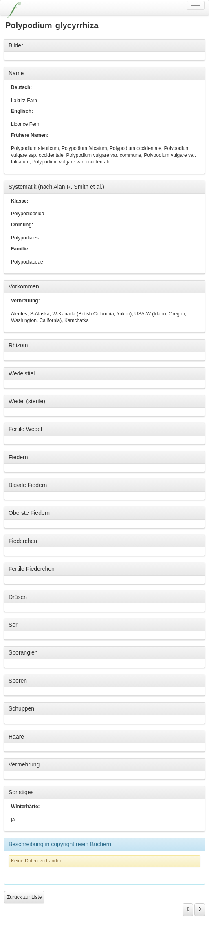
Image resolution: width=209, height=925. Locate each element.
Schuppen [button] (21, 708)
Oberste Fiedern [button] (29, 512)
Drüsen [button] (18, 597)
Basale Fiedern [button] (28, 485)
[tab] (104, 46)
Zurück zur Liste (24, 897)
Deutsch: (21, 87)
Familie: (20, 249)
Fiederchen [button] (23, 541)
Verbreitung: (25, 301)
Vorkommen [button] (24, 286)
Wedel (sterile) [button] (27, 401)
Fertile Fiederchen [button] (32, 568)
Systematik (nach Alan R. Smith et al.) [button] (56, 186)
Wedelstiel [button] (22, 373)
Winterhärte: (25, 806)
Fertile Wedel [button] (25, 429)
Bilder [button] (16, 45)
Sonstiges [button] (21, 792)
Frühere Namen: (29, 135)
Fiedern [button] (18, 457)
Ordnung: (22, 225)
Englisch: (22, 111)
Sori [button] (14, 624)
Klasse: (20, 201)
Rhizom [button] (18, 345)
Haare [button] (16, 736)
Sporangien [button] (23, 652)
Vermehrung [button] (24, 764)
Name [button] (16, 73)
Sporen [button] (18, 680)
